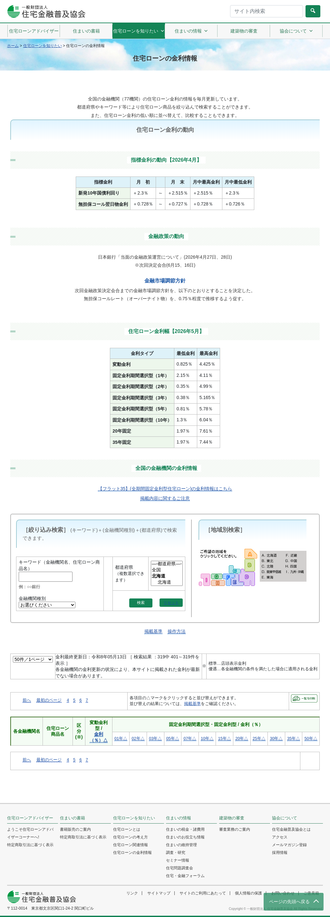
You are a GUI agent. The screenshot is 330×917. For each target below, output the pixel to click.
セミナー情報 (177, 860)
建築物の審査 (243, 30)
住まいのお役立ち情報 (185, 837)
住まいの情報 (191, 31)
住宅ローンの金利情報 (132, 852)
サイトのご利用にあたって (203, 893)
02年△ (138, 738)
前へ (27, 700)
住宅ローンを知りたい (139, 31)
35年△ (293, 738)
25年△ (259, 738)
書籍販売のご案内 (75, 829)
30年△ (276, 738)
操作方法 (177, 631)
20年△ (241, 738)
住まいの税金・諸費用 (185, 829)
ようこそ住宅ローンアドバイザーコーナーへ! (30, 833)
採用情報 (279, 852)
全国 (166, 570)
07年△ (189, 738)
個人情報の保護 (248, 893)
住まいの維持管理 (181, 845)
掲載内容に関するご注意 (165, 498)
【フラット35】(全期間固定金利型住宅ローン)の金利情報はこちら (165, 488)
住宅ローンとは (126, 829)
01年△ (120, 738)
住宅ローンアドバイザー (34, 30)
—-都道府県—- (166, 564)
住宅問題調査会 (179, 868)
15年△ (224, 738)
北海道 (166, 582)
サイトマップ (158, 893)
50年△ (311, 738)
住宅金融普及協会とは (291, 829)
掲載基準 (153, 631)
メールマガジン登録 (289, 845)
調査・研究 (175, 852)
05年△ (172, 738)
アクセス (279, 837)
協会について (296, 31)
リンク (132, 893)
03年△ (155, 738)
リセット (171, 602)
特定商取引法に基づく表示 (30, 845)
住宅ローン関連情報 (130, 845)
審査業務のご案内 (234, 829)
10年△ (207, 738)
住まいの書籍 (86, 30)
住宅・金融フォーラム (185, 876)
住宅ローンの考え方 (130, 837)
